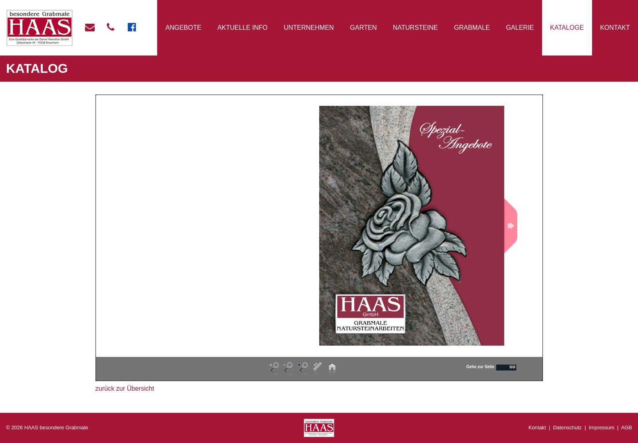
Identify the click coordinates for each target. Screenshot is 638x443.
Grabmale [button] (472, 27)
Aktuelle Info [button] (242, 27)
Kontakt (537, 427)
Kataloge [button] (567, 27)
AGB (626, 427)
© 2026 (47, 427)
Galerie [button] (520, 27)
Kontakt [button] (615, 27)
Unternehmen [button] (309, 27)
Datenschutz (567, 427)
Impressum (601, 427)
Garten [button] (363, 27)
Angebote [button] (184, 27)
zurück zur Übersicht (125, 388)
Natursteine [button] (415, 27)
